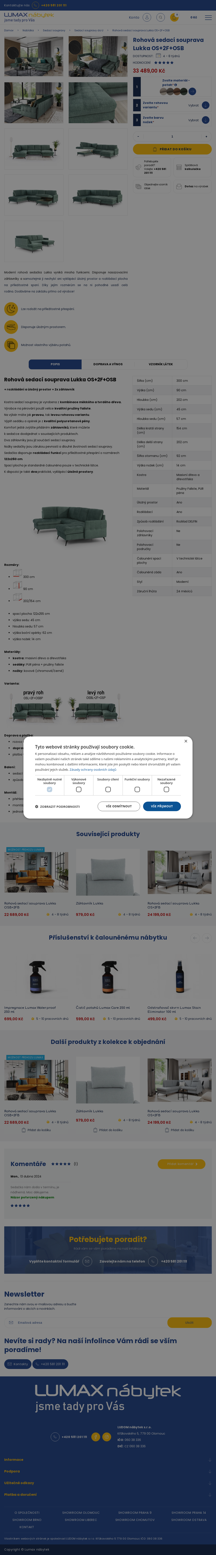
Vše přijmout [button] (162, 806)
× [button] (185, 741)
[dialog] (108, 777)
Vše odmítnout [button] (119, 806)
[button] (57, 806)
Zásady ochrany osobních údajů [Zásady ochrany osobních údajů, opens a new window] (93, 769)
